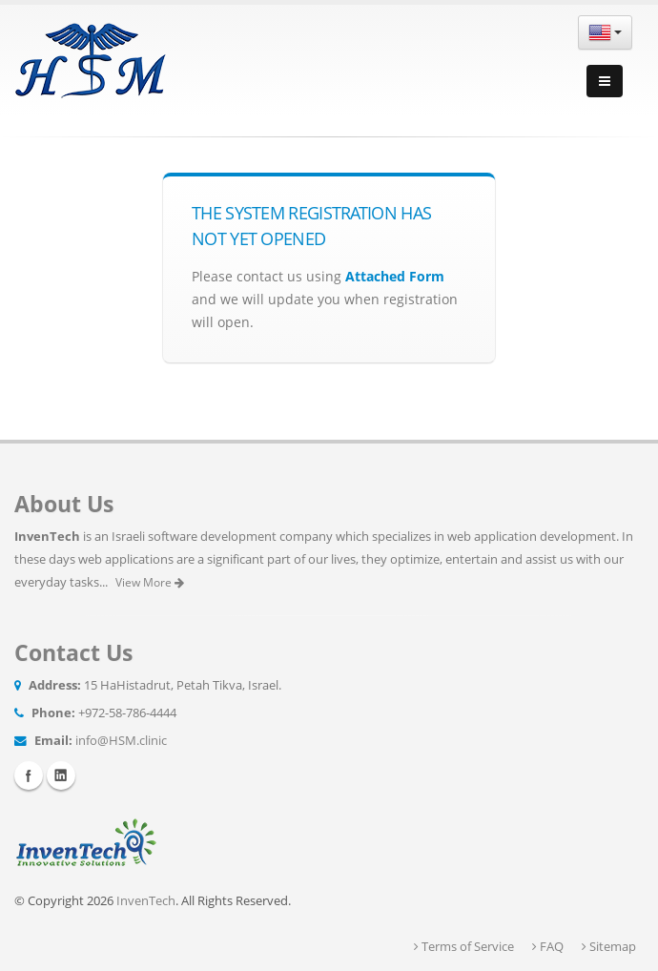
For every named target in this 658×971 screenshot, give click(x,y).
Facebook (28, 775)
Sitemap (609, 947)
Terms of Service (464, 947)
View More (149, 582)
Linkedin (61, 775)
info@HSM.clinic (121, 741)
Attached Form (394, 276)
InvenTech (145, 901)
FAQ (548, 947)
